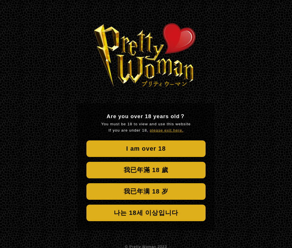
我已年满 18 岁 (146, 191)
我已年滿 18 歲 (146, 170)
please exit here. (166, 130)
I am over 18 (146, 148)
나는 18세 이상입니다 (146, 212)
